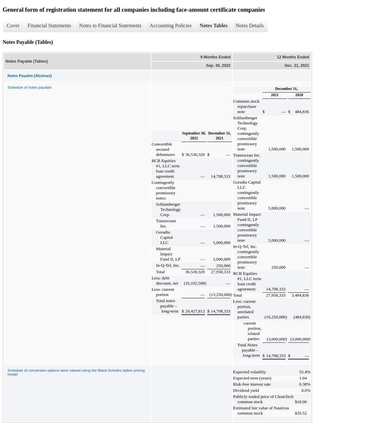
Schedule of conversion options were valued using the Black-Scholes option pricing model (76, 372)
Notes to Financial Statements (110, 25)
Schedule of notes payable (29, 87)
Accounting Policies (170, 25)
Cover (13, 25)
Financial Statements (49, 25)
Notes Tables (214, 25)
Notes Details (250, 25)
